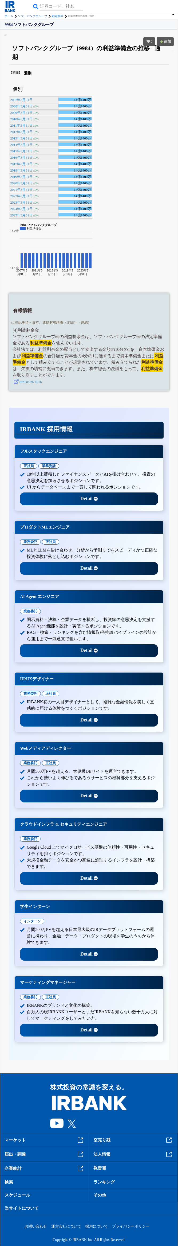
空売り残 (133, 1140)
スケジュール (17, 1195)
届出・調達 (45, 1154)
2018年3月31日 (21, 170)
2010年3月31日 (21, 119)
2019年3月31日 (21, 177)
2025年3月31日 (21, 215)
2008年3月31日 (21, 106)
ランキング (104, 1182)
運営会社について (66, 1226)
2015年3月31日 (21, 151)
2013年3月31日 (21, 138)
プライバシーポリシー (130, 1226)
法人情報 (133, 1154)
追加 (165, 42)
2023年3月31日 (21, 202)
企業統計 (45, 1168)
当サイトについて (22, 1208)
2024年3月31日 (21, 209)
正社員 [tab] (28, 466)
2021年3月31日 (21, 190)
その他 (99, 1195)
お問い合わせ (36, 1226)
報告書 (99, 1168)
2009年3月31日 (21, 113)
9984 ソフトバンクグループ (29, 25)
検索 (9, 1182)
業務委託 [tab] (49, 466)
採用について (96, 1226)
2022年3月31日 (21, 196)
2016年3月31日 (21, 158)
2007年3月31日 (21, 100)
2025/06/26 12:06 (30, 382)
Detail (89, 498)
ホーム (9, 16)
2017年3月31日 (21, 164)
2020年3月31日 (21, 183)
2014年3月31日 (21, 145)
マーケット (45, 1140)
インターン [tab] (32, 921)
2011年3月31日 (21, 125)
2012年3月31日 (21, 132)
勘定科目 (58, 16)
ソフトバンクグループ (32, 16)
